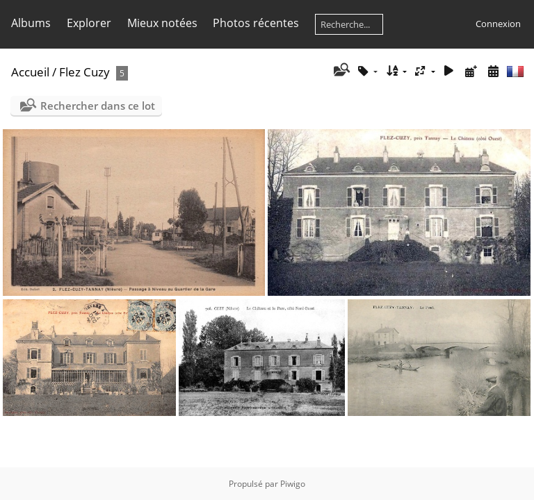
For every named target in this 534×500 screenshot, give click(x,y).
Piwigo (292, 484)
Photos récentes (256, 23)
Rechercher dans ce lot (97, 105)
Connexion (498, 23)
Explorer (89, 23)
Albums (31, 23)
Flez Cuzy (84, 72)
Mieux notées (162, 23)
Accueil (30, 72)
